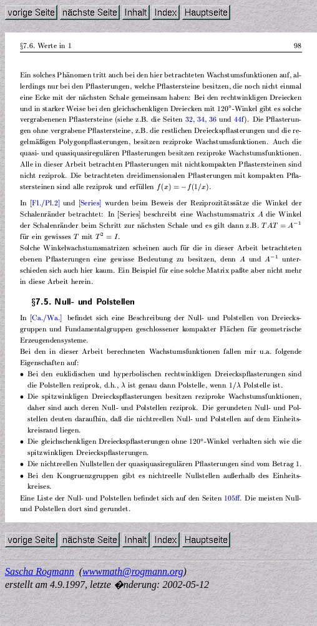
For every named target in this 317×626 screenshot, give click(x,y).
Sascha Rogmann (39, 571)
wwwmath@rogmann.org (132, 571)
